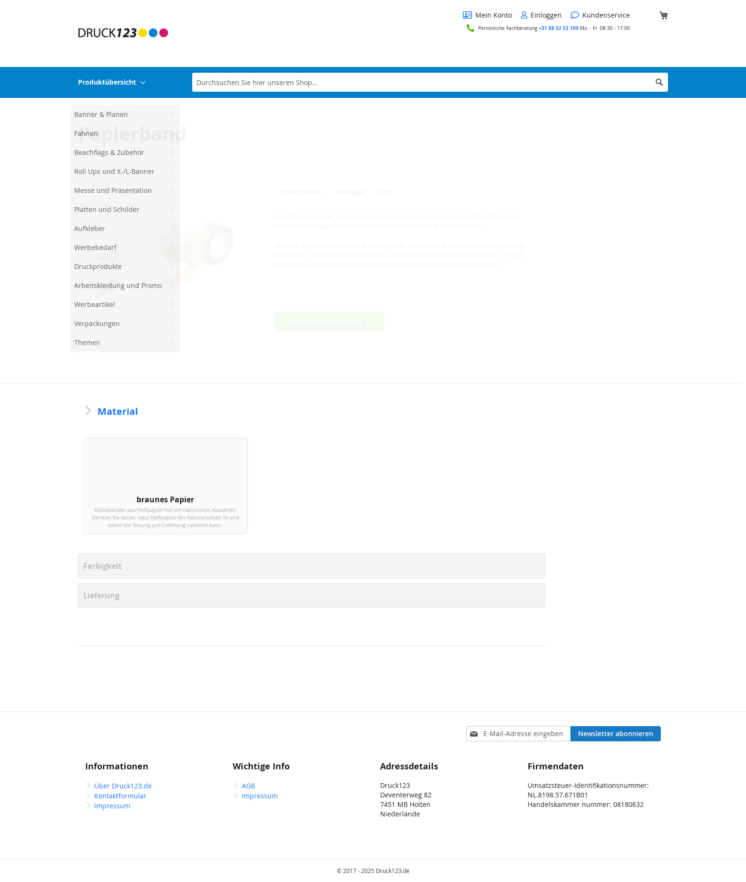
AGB (248, 785)
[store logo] (123, 32)
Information (299, 192)
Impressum (112, 805)
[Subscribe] (615, 733)
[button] (106, 196)
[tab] (301, 191)
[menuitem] (112, 82)
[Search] (659, 82)
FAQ (390, 192)
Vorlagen (350, 192)
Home (86, 111)
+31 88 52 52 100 (559, 28)
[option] (135, 493)
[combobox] (430, 82)
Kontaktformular (120, 795)
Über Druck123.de (123, 785)
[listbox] (311, 496)
